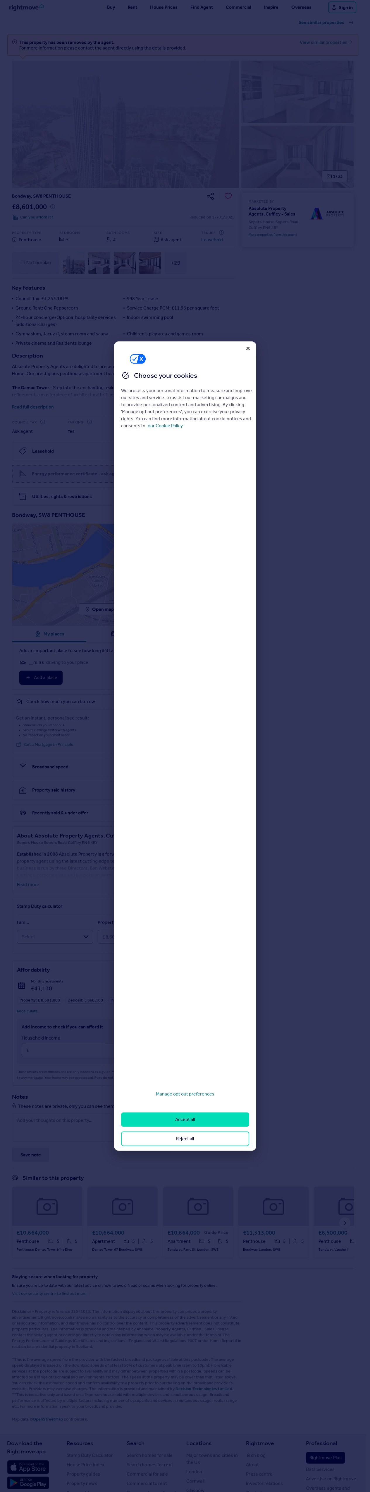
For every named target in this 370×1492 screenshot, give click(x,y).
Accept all (185, 1119)
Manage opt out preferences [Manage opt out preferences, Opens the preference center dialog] (185, 1094)
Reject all (185, 1138)
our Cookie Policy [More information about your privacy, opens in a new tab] (165, 425)
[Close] (248, 348)
